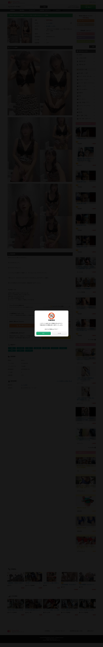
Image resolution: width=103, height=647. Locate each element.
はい (43, 333)
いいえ (59, 333)
